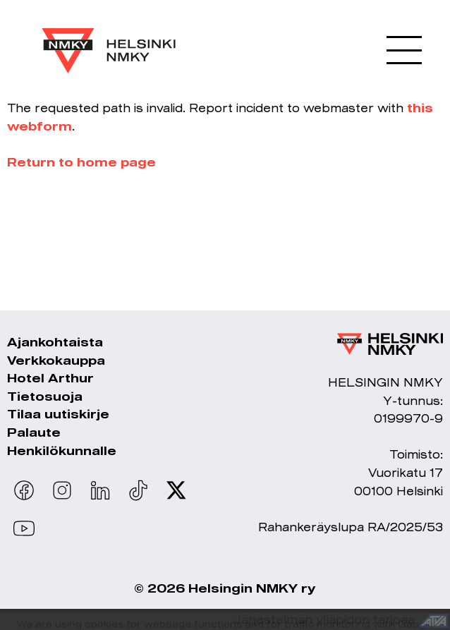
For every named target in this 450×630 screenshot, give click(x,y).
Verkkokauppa (56, 360)
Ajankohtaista (55, 342)
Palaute (34, 432)
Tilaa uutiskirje (58, 413)
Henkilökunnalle (61, 450)
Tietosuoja (45, 396)
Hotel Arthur (50, 377)
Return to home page (81, 162)
